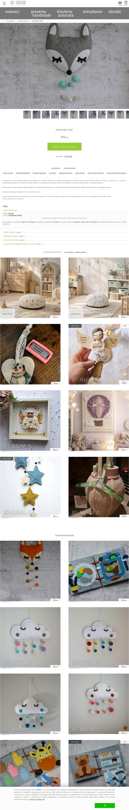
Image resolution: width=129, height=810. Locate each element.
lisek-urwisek (8, 173)
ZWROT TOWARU (13, 232)
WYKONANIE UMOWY (15, 236)
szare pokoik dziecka (96, 173)
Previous (4, 63)
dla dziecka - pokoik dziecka (75, 252)
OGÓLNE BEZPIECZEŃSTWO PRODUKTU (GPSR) (23, 244)
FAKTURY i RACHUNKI (15, 240)
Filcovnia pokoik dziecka (64, 535)
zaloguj (126, 5)
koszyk (120, 5)
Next (125, 63)
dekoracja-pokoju (65, 173)
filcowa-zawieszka (39, 173)
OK (105, 805)
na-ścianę (52, 173)
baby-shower (80, 173)
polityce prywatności (37, 799)
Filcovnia (68, 156)
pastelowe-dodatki (23, 173)
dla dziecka (55, 168)
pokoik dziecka (69, 168)
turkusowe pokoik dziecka (116, 173)
